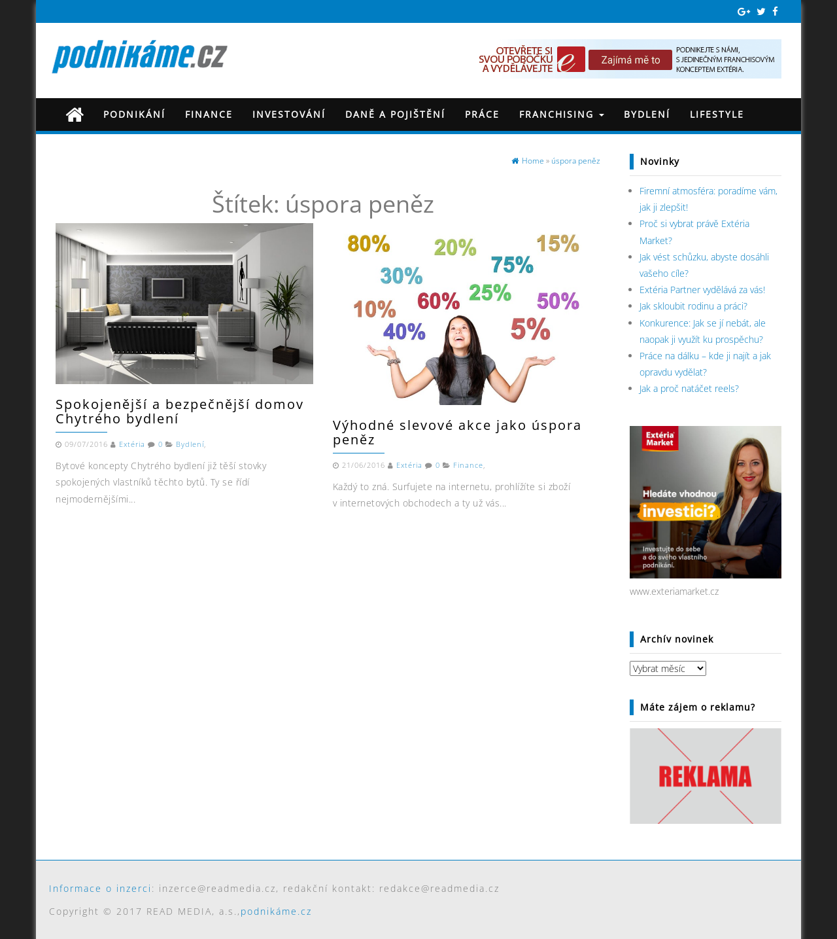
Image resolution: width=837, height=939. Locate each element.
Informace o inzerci (100, 888)
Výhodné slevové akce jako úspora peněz (457, 432)
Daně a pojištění (395, 114)
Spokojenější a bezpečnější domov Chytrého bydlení (180, 411)
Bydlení (647, 114)
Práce (482, 114)
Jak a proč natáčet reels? (689, 388)
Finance (209, 114)
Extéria (132, 444)
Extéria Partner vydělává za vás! (702, 289)
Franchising (561, 114)
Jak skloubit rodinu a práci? (693, 306)
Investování (289, 114)
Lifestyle (717, 114)
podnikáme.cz (276, 911)
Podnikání (134, 114)
